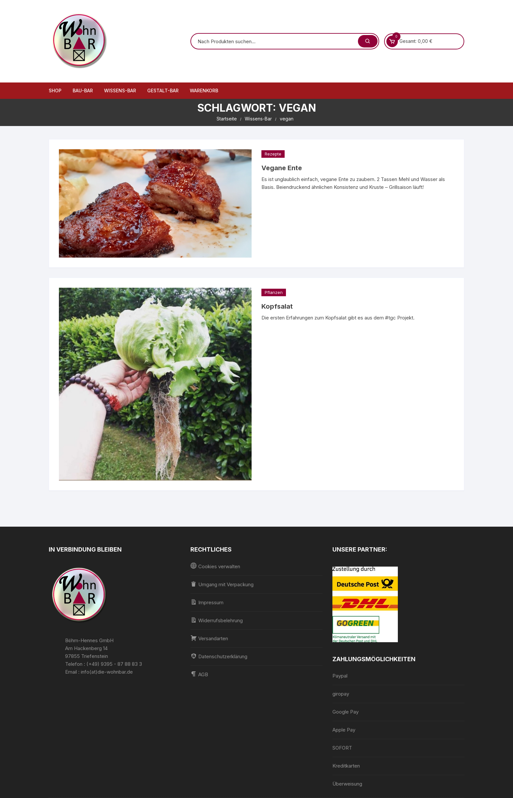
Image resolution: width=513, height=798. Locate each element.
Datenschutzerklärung (218, 656)
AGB (199, 674)
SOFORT (342, 748)
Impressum (206, 602)
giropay (340, 694)
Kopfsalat (277, 306)
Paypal (339, 676)
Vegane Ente (281, 168)
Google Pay (345, 712)
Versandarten (209, 638)
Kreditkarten (346, 766)
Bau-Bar (83, 90)
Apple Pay (343, 730)
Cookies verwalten (215, 566)
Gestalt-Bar (163, 90)
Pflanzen (274, 292)
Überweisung (347, 784)
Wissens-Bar (120, 90)
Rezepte (273, 153)
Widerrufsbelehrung (216, 620)
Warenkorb (204, 90)
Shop (55, 90)
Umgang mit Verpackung (222, 584)
